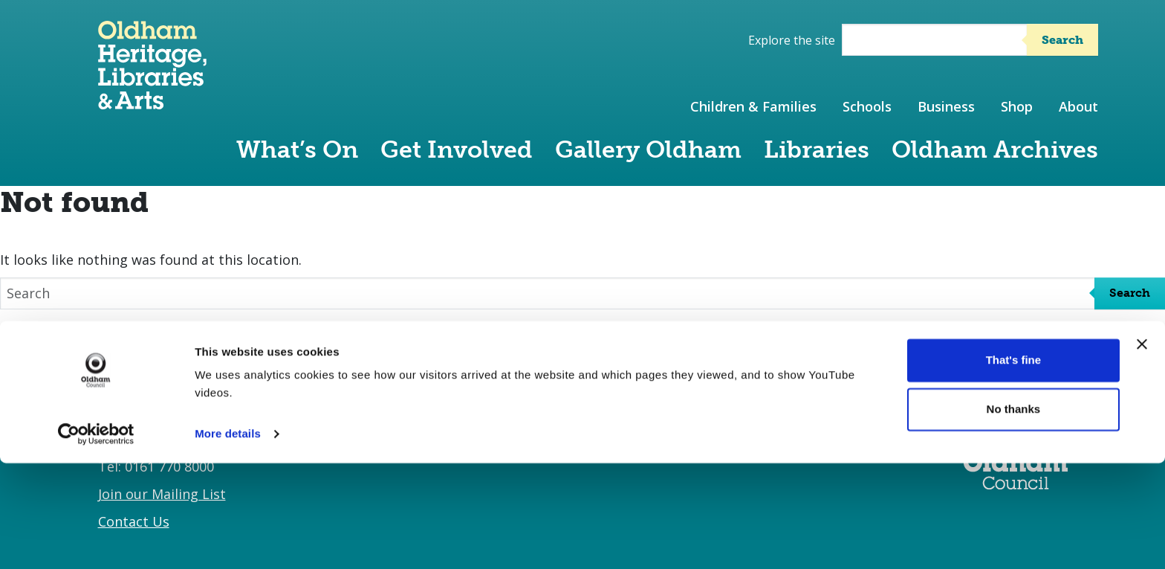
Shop (1017, 106)
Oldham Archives (995, 149)
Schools (867, 106)
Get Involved (456, 149)
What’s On (297, 149)
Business (946, 106)
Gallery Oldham (648, 149)
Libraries (816, 149)
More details (228, 539)
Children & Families (753, 106)
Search (1062, 40)
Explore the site (791, 40)
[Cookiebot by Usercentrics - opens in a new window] (96, 540)
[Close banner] (1142, 450)
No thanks (1014, 514)
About (1078, 106)
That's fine (1013, 466)
